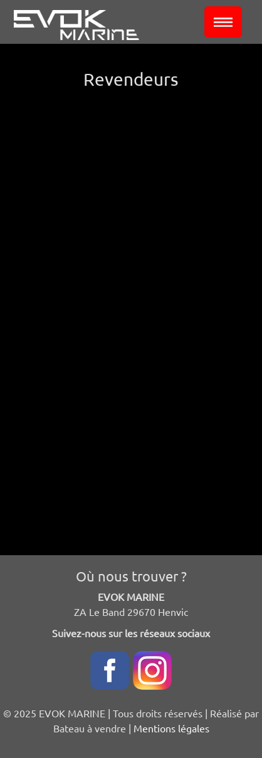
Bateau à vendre (89, 728)
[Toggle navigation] (223, 22)
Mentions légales (171, 728)
